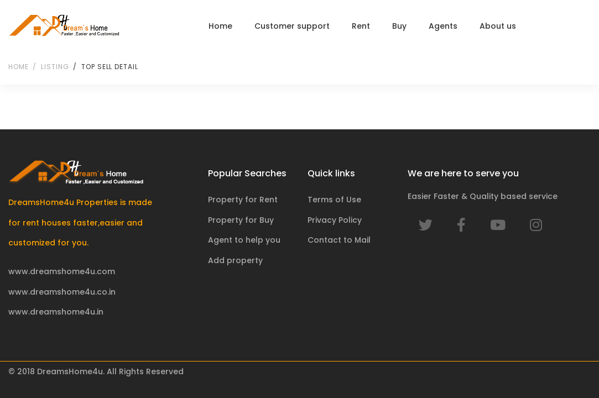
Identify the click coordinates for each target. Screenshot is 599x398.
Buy (399, 26)
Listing (55, 66)
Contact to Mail (339, 239)
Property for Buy (241, 220)
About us (498, 26)
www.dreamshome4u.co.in (62, 291)
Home (220, 26)
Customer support (292, 26)
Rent (361, 26)
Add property (235, 260)
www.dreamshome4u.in (55, 311)
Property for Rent (243, 199)
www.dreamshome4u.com (61, 271)
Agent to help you (244, 239)
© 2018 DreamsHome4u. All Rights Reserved (96, 371)
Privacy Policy (335, 220)
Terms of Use (334, 199)
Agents (443, 26)
